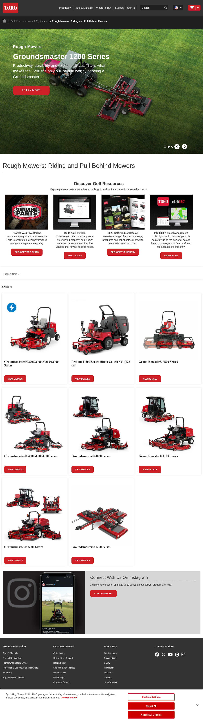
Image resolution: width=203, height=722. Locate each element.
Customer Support (61, 682)
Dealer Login (59, 677)
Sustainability (110, 658)
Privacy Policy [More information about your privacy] (69, 697)
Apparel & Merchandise (13, 677)
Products (65, 7)
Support (119, 7)
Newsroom (109, 668)
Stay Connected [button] (103, 593)
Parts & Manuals (84, 7)
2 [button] (169, 147)
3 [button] (173, 147)
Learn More (31, 90)
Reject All (151, 706)
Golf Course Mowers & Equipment (28, 21)
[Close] (197, 705)
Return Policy (59, 663)
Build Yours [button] (75, 255)
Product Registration (12, 658)
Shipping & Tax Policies (64, 668)
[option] (101, 91)
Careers (108, 677)
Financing (7, 672)
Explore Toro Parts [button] (27, 252)
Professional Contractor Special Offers (20, 668)
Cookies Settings (151, 697)
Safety (107, 663)
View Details (15, 379)
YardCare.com (110, 682)
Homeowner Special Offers (15, 663)
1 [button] (165, 147)
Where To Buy (103, 7)
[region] (101, 705)
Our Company (110, 653)
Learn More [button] (171, 255)
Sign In (131, 7)
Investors (108, 672)
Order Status (59, 653)
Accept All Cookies (151, 715)
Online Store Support (63, 658)
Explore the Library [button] (123, 252)
